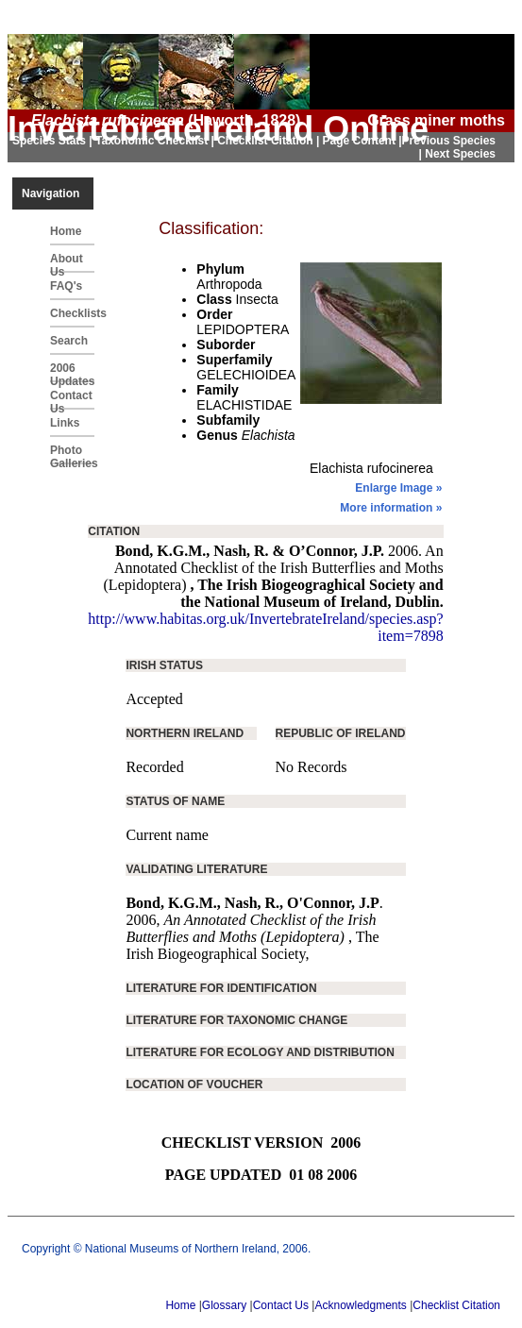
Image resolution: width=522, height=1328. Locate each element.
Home (65, 231)
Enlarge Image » (398, 488)
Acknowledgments (360, 1305)
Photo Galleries (72, 454)
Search (69, 340)
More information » (391, 507)
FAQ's (66, 286)
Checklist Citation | (269, 140)
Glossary (224, 1305)
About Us (66, 262)
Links (64, 422)
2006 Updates (72, 371)
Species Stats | (53, 140)
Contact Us (71, 399)
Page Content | (362, 140)
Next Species (460, 153)
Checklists (72, 313)
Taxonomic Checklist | (156, 140)
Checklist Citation (456, 1305)
